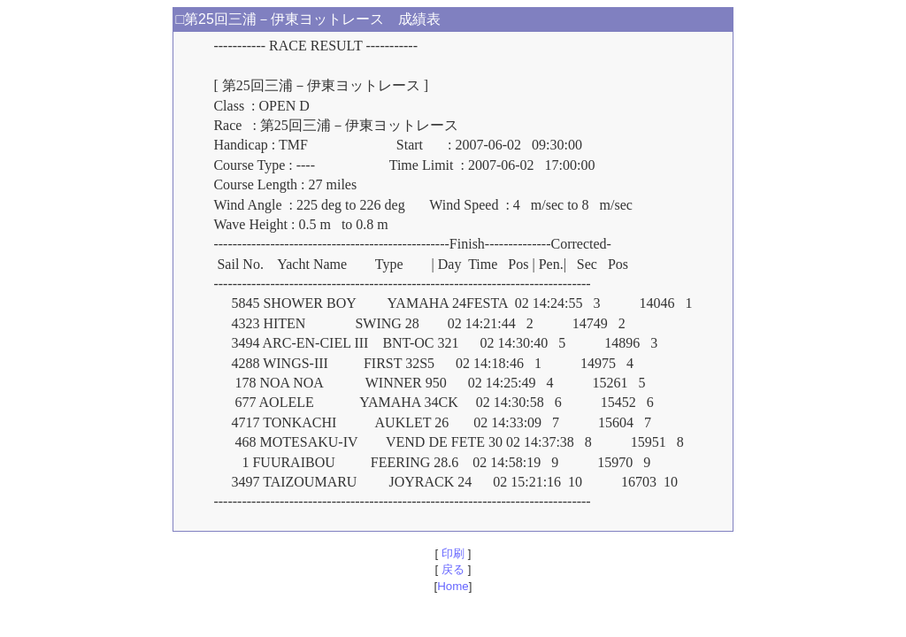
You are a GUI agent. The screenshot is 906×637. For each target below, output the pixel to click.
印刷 (452, 553)
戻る (452, 569)
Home (453, 586)
